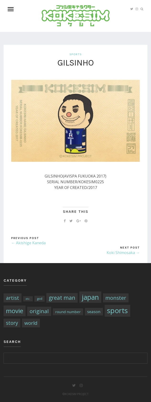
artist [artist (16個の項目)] (12, 297)
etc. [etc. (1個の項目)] (28, 298)
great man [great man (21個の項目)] (62, 297)
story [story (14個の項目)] (12, 323)
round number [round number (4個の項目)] (68, 311)
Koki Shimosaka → (123, 252)
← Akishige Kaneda (28, 242)
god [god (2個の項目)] (39, 298)
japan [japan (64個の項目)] (90, 297)
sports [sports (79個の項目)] (117, 310)
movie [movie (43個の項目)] (14, 310)
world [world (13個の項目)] (31, 323)
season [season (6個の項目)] (94, 311)
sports (76, 54)
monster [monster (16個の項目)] (115, 297)
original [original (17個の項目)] (39, 311)
